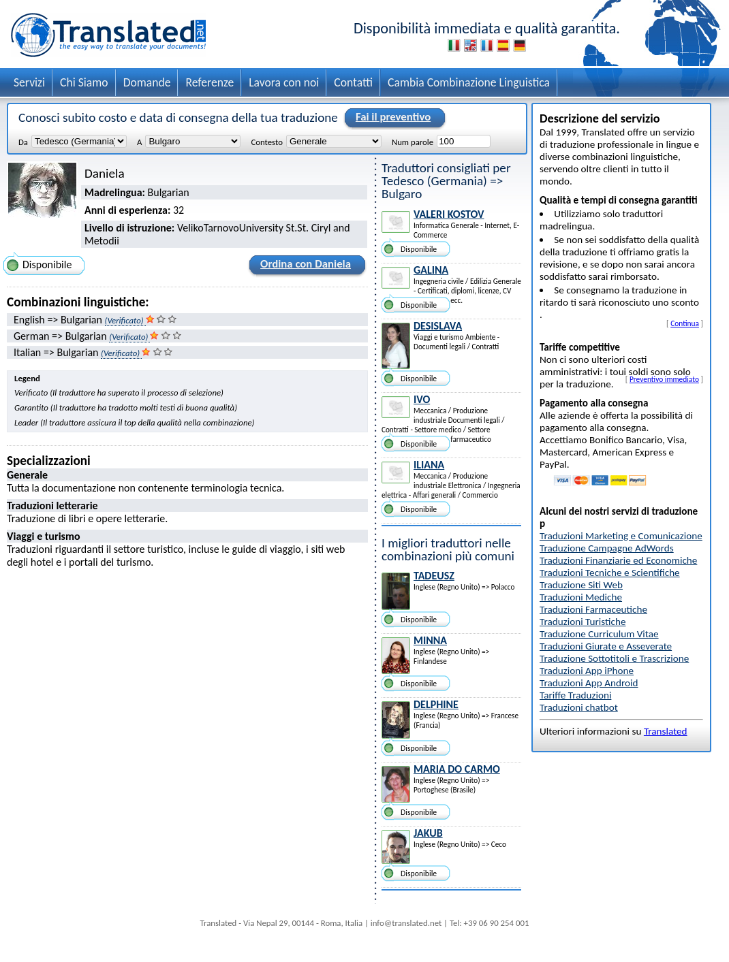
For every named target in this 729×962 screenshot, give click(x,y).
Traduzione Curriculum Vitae (599, 634)
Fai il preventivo (391, 118)
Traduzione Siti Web (581, 585)
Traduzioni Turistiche (582, 621)
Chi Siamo (84, 82)
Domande (147, 82)
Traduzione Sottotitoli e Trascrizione (614, 658)
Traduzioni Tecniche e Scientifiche (610, 572)
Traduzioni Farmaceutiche (593, 609)
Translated (665, 731)
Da (23, 141)
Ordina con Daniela (303, 266)
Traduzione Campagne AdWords (607, 548)
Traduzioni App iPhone (587, 670)
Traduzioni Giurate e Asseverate (606, 646)
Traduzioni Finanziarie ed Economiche (618, 560)
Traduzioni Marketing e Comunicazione (621, 536)
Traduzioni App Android (589, 683)
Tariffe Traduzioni (575, 695)
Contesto (266, 141)
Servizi (29, 82)
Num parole (412, 141)
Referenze (209, 82)
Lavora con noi (284, 82)
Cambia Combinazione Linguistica (469, 82)
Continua (684, 323)
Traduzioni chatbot (579, 707)
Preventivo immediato (664, 379)
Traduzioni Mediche (581, 597)
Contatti (353, 82)
